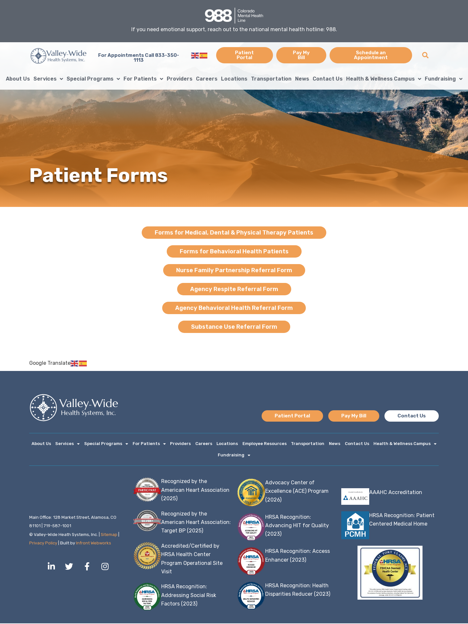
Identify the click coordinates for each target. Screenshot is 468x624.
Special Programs (93, 79)
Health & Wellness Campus (383, 79)
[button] (425, 55)
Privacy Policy (43, 543)
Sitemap (109, 535)
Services (48, 79)
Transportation (271, 79)
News (302, 79)
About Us (18, 79)
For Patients (143, 79)
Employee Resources (264, 443)
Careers (206, 79)
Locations (234, 79)
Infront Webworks (94, 543)
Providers (179, 79)
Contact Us (328, 79)
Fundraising (443, 79)
